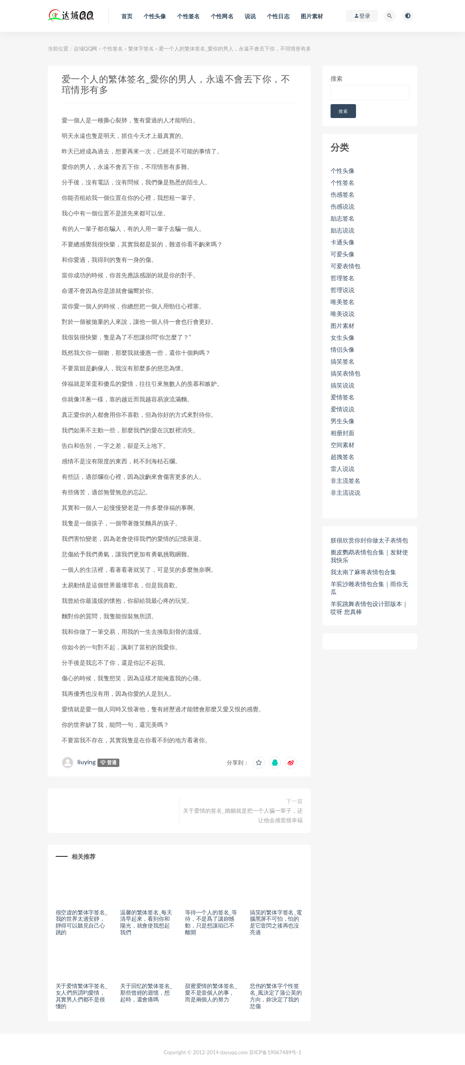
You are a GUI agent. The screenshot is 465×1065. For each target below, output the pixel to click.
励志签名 (342, 218)
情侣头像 (342, 349)
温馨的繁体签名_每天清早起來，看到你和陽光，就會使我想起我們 (146, 922)
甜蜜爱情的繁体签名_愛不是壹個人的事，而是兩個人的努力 (211, 992)
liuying (87, 761)
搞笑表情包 (345, 373)
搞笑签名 (342, 361)
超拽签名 (342, 456)
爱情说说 (342, 408)
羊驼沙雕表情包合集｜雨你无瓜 (369, 587)
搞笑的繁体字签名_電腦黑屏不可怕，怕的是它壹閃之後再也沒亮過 (276, 922)
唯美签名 (342, 301)
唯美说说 (342, 313)
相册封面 (342, 432)
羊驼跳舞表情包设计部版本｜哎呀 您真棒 (369, 607)
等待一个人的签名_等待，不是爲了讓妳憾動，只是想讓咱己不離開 (211, 922)
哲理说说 (342, 289)
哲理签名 (342, 277)
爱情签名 (342, 397)
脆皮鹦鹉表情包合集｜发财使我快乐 (369, 555)
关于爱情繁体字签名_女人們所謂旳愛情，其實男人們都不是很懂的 (81, 995)
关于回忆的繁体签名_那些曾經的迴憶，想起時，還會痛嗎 (146, 992)
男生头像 (342, 420)
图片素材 (342, 325)
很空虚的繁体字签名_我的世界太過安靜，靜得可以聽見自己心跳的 (81, 922)
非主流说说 (345, 492)
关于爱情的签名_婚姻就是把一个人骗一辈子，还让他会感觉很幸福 (242, 815)
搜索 (336, 78)
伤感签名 (342, 194)
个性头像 (342, 170)
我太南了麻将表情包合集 (363, 571)
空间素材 (342, 444)
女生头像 (342, 337)
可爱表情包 (345, 265)
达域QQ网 (85, 48)
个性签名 (112, 48)
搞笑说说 (342, 385)
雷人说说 (342, 468)
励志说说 (342, 230)
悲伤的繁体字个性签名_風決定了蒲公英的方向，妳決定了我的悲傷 (276, 995)
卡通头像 (342, 242)
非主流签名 (345, 480)
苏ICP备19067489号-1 (275, 1052)
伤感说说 (342, 206)
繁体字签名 (141, 48)
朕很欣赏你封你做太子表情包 (369, 540)
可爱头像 (342, 254)
